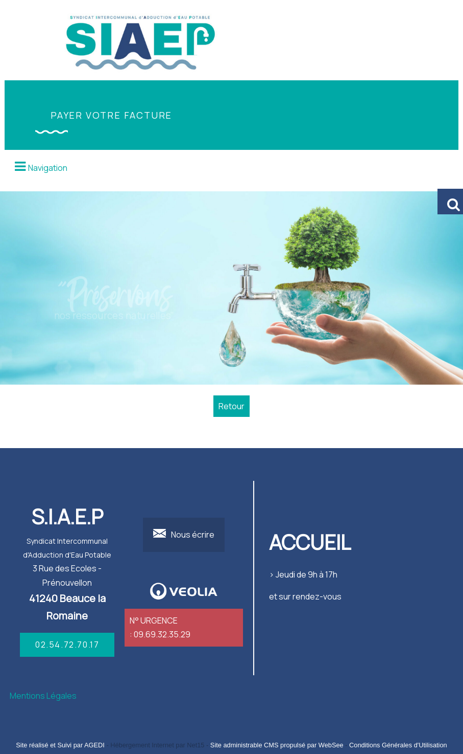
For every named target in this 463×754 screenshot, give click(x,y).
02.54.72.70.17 (67, 644)
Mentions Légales (43, 695)
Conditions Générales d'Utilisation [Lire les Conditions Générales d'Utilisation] (398, 745)
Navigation (47, 167)
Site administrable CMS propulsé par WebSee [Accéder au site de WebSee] (277, 745)
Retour (231, 406)
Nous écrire (192, 534)
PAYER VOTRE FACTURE (111, 115)
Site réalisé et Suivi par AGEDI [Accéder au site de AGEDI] (60, 745)
